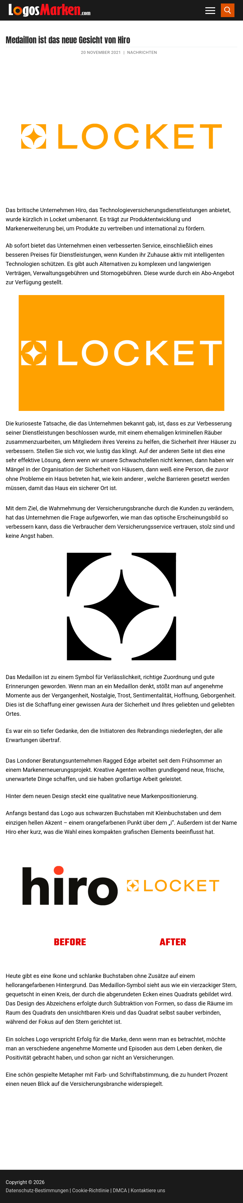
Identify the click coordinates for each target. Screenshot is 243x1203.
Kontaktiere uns (148, 1190)
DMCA (120, 1190)
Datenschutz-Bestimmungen (37, 1190)
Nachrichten (142, 52)
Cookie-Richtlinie (90, 1190)
